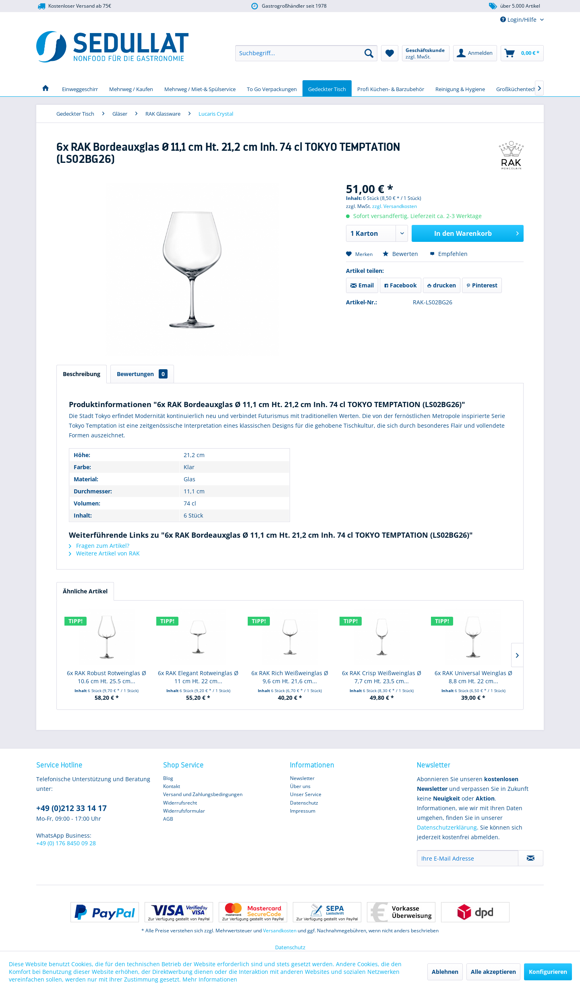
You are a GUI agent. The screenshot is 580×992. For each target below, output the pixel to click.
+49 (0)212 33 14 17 (71, 808)
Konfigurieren (548, 971)
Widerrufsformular (184, 810)
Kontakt (171, 786)
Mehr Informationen (209, 979)
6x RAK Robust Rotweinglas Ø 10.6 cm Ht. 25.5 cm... (106, 677)
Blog (168, 778)
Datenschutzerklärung (447, 827)
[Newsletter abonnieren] (530, 858)
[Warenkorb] (522, 53)
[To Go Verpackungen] (271, 88)
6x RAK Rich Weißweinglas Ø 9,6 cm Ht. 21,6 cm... (289, 677)
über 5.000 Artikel (514, 6)
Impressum (302, 810)
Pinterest (481, 285)
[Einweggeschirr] (80, 88)
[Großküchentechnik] (520, 88)
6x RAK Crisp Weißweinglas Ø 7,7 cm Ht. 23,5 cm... (381, 677)
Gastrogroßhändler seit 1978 (288, 6)
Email (362, 285)
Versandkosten (279, 930)
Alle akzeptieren (493, 971)
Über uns (300, 786)
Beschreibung (81, 374)
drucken (441, 285)
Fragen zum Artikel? (99, 545)
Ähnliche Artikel (85, 591)
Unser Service (305, 794)
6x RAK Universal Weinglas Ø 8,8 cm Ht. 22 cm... (473, 677)
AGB (168, 818)
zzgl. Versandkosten (394, 206)
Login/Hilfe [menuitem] (519, 19)
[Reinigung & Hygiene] (460, 88)
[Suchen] (368, 53)
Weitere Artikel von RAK (104, 553)
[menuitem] (306, 53)
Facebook (400, 285)
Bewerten (401, 254)
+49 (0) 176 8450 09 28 (66, 843)
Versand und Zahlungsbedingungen (202, 794)
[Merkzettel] (389, 53)
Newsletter (302, 778)
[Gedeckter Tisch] (327, 88)
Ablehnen (445, 971)
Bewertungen (142, 373)
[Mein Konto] (475, 53)
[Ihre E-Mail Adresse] (467, 858)
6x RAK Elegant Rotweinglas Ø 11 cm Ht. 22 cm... (198, 677)
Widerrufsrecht (180, 802)
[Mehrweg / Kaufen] (131, 88)
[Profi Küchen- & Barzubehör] (391, 88)
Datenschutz (304, 802)
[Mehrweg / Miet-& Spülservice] (200, 88)
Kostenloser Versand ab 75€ (73, 6)
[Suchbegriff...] (306, 53)
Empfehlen (449, 254)
